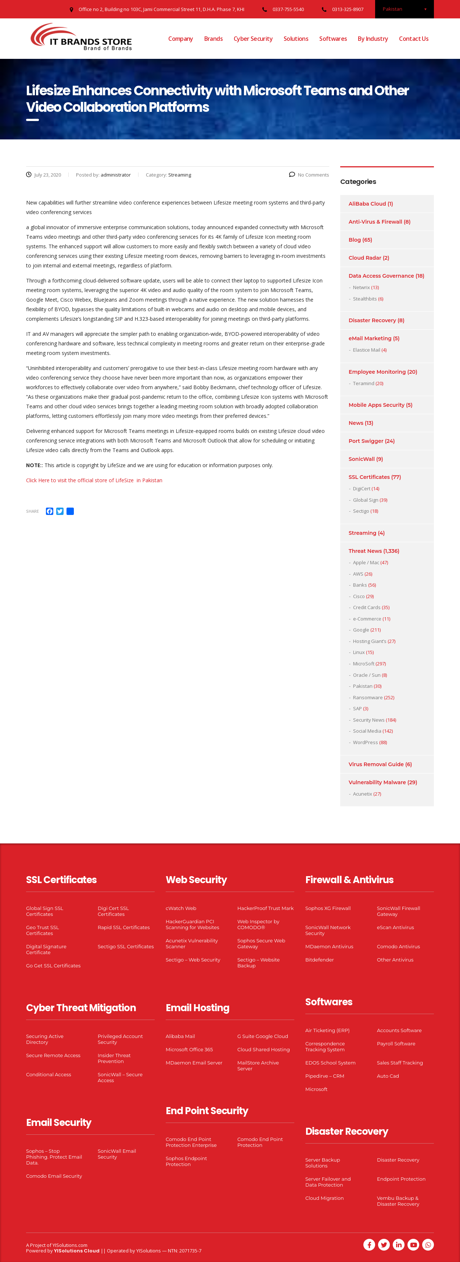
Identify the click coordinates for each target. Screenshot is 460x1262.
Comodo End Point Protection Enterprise (191, 1142)
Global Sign (365, 500)
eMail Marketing (370, 338)
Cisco (359, 596)
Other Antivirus (395, 960)
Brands (213, 39)
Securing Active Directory (45, 1039)
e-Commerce (367, 618)
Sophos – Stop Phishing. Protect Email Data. (54, 1157)
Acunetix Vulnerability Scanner (192, 943)
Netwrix (361, 287)
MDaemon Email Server (194, 1063)
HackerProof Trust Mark (265, 908)
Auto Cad (388, 1076)
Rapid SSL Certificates (124, 927)
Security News (369, 720)
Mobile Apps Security (377, 405)
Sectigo (361, 511)
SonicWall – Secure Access (120, 1077)
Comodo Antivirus (398, 946)
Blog (355, 240)
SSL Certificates (369, 477)
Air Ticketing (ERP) (327, 1030)
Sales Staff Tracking (400, 1063)
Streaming (363, 533)
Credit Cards (367, 607)
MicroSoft (363, 663)
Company (180, 39)
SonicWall (362, 459)
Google (361, 629)
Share (32, 511)
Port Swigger (366, 441)
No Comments (309, 174)
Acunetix (362, 793)
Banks (360, 585)
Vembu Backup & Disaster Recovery (398, 1201)
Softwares (333, 39)
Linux (359, 652)
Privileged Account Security (120, 1039)
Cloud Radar (365, 258)
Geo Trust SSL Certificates (42, 930)
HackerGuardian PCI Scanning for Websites (192, 924)
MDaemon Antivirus (329, 946)
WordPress (365, 742)
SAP (357, 708)
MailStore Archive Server (258, 1065)
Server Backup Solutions (322, 1163)
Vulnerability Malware (377, 782)
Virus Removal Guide (376, 764)
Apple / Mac (366, 562)
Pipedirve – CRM (324, 1076)
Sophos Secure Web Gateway (261, 943)
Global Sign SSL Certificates (44, 911)
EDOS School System (330, 1063)
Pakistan (363, 686)
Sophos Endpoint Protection (186, 1161)
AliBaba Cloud (367, 203)
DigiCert (361, 488)
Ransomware (368, 697)
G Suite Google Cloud (262, 1036)
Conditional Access (48, 1074)
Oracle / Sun (367, 675)
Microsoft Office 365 (189, 1049)
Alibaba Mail (180, 1036)
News (356, 423)
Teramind (363, 383)
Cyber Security (253, 39)
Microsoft (316, 1089)
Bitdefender (319, 960)
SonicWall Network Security (328, 930)
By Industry (373, 39)
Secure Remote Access (53, 1055)
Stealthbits (365, 298)
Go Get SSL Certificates (53, 965)
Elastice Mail (366, 349)
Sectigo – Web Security (193, 960)
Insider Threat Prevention (114, 1058)
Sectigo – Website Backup (258, 962)
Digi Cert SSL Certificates (113, 911)
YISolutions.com (70, 1245)
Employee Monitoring (377, 372)
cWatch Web (181, 908)
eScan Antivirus (395, 927)
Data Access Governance (381, 276)
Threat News (365, 551)
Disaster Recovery (372, 320)
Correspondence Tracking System (325, 1046)
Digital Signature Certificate (46, 949)
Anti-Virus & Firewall (375, 221)
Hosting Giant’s (370, 641)
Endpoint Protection (401, 1179)
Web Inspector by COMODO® (258, 924)
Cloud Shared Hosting (263, 1049)
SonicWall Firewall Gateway (398, 911)
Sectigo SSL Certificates (126, 946)
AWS (358, 573)
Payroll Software (396, 1043)
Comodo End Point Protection (260, 1142)
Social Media (367, 731)
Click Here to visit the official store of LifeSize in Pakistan (94, 480)
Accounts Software (399, 1030)
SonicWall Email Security (117, 1154)
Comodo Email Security (54, 1176)
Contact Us (413, 39)
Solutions (296, 39)
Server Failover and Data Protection (328, 1182)
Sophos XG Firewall (328, 908)
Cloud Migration (324, 1198)
